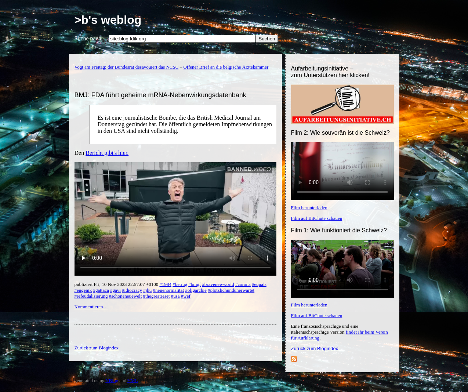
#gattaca (101, 290)
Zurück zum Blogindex (314, 348)
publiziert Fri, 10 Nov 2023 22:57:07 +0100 (117, 284)
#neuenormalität (168, 290)
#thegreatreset (156, 296)
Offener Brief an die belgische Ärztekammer (225, 67)
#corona (243, 284)
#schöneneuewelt (125, 296)
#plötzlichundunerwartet (231, 290)
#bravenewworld (218, 284)
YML (132, 380)
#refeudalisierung (91, 296)
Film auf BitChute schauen (316, 218)
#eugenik (83, 290)
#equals (259, 284)
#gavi (115, 290)
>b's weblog (108, 19)
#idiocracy (132, 290)
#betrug (180, 284)
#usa (175, 296)
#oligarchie (195, 290)
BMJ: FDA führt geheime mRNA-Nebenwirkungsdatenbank (160, 95)
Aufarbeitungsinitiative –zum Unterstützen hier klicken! (330, 71)
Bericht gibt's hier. (107, 153)
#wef (186, 296)
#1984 (165, 284)
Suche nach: (89, 38)
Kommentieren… (91, 306)
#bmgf (194, 284)
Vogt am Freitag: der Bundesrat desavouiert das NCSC (127, 67)
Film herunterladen (309, 207)
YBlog (111, 380)
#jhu (147, 290)
